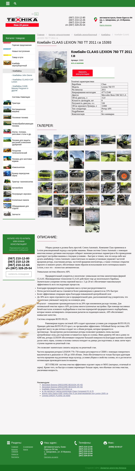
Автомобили (17, 188)
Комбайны (105, 35)
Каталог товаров (14, 450)
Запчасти (16, 214)
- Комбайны (17, 71)
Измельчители (18, 167)
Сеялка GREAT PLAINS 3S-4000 (56, 395)
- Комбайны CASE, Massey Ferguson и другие (20, 88)
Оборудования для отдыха (20, 207)
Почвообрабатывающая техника (22, 125)
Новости (14, 454)
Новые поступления (21, 51)
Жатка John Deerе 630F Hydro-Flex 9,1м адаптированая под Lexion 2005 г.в (75, 393)
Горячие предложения (22, 45)
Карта (25, 449)
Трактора (16, 103)
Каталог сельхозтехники (59, 35)
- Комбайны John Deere (22, 75)
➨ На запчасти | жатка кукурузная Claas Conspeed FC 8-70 (68, 391)
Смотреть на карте (51, 457)
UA (32, 14)
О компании (28, 447)
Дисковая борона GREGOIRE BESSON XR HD (62, 385)
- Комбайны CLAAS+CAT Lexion (22, 81)
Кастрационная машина (19, 110)
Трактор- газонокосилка (22, 182)
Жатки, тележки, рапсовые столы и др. (21, 133)
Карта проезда (105, 25)
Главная (40, 35)
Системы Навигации (21, 97)
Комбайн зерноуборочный (85, 35)
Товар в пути (17, 57)
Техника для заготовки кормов (22, 160)
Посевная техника (20, 117)
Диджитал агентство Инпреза (113, 468)
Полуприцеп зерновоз (21, 194)
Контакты (15, 457)
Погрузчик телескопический (19, 152)
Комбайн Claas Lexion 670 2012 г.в (57, 389)
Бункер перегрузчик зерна (20, 174)
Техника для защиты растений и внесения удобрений (21, 142)
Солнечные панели (20, 200)
